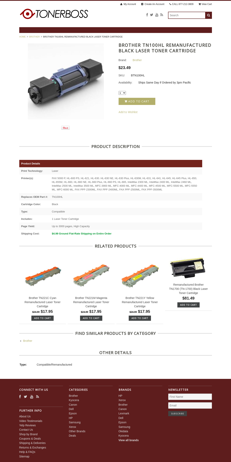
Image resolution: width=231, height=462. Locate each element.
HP (71, 418)
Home (22, 37)
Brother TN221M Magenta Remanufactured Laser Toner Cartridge (91, 302)
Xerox (72, 426)
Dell (71, 409)
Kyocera (74, 400)
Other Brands (77, 431)
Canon (73, 404)
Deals (72, 435)
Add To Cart (42, 318)
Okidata (123, 431)
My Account (128, 4)
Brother (34, 37)
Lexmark (124, 413)
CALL (181, 4)
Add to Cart (137, 101)
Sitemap (24, 456)
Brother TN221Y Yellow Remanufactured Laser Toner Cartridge (140, 302)
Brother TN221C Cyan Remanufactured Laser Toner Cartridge (43, 302)
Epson (73, 413)
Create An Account (152, 4)
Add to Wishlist (128, 112)
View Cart (205, 4)
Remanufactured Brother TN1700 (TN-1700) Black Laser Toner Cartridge (188, 289)
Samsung (75, 422)
